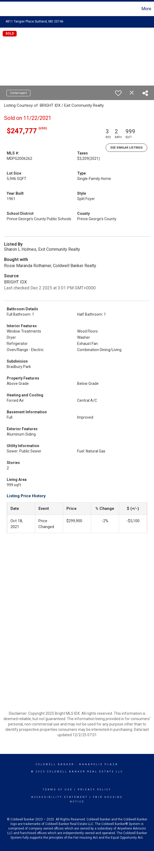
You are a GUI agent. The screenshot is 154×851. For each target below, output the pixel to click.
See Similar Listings (126, 147)
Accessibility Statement (59, 797)
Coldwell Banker (55, 764)
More (146, 8)
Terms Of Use (58, 789)
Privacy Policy (94, 789)
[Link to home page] (5, 9)
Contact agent (18, 92)
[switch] (118, 93)
